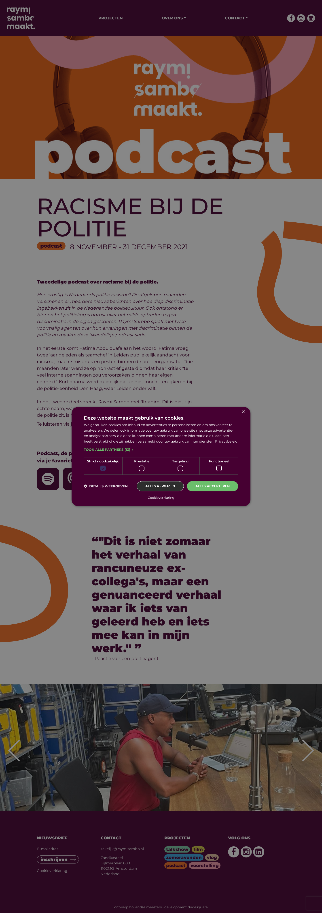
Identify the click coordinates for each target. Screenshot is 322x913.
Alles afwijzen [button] (160, 486)
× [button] (243, 412)
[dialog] (161, 456)
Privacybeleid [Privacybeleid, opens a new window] (226, 441)
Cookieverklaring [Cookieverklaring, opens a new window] (161, 498)
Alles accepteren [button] (212, 486)
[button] (161, 450)
